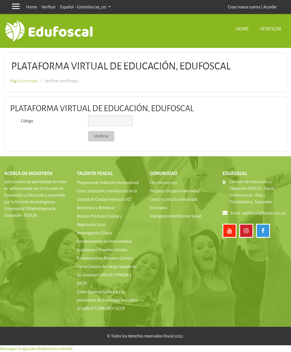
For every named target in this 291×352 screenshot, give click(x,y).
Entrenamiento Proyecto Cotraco (105, 258)
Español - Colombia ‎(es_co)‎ (83, 7)
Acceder (270, 7)
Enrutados (158, 208)
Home (31, 7)
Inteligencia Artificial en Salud (175, 216)
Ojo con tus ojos (163, 182)
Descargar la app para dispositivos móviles (36, 348)
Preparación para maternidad (175, 191)
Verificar (48, 7)
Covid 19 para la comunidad (173, 199)
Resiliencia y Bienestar (96, 208)
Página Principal (24, 81)
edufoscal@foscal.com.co (264, 213)
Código (27, 121)
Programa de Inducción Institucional (108, 182)
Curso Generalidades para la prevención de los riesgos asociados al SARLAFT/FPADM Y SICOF (107, 300)
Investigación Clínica (94, 233)
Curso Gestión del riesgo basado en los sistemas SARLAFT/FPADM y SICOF (107, 275)
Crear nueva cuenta (244, 7)
